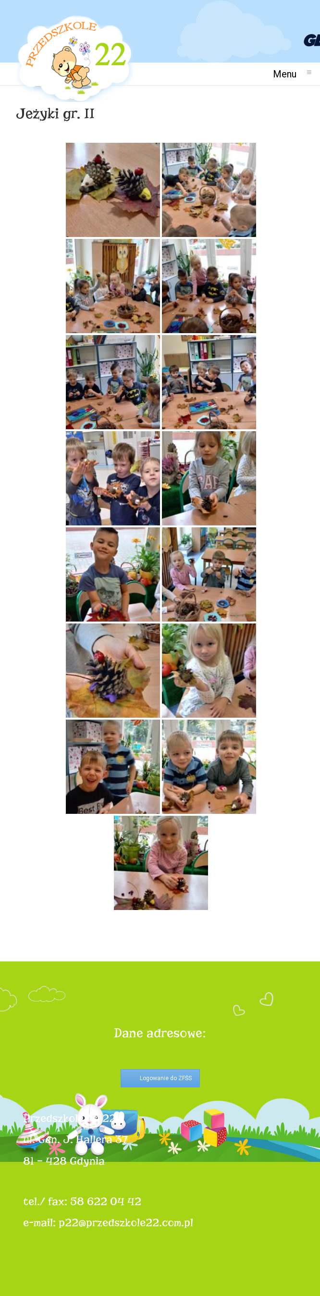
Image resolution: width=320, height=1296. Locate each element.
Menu (288, 74)
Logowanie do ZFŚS (166, 1078)
